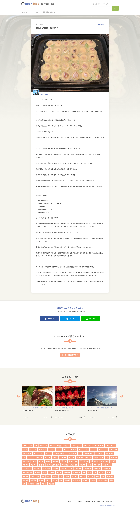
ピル (80, 453)
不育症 (55, 457)
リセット (31, 457)
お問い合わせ (111, 500)
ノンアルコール (59, 453)
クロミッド (42, 449)
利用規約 (86, 500)
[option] (37, 401)
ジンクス (73, 449)
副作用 (41, 460)
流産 (37, 476)
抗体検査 (51, 472)
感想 (67, 407)
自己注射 (67, 479)
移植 (103, 476)
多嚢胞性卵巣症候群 (53, 464)
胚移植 (55, 479)
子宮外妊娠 (87, 468)
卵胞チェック (104, 460)
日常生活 (101, 472)
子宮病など (97, 468)
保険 (101, 457)
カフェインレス (98, 445)
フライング (99, 453)
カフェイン (87, 445)
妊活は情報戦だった (62, 410)
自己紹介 (85, 479)
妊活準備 (55, 468)
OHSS (30, 445)
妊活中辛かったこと (30, 410)
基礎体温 (42, 464)
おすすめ (25, 407)
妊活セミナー (107, 464)
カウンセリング (76, 445)
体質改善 (88, 457)
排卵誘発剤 (76, 472)
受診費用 (33, 464)
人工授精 (36, 12)
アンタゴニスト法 (55, 445)
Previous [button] (18, 395)
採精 (89, 472)
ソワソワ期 (113, 449)
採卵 (84, 472)
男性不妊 (107, 407)
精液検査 (25, 479)
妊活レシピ (46, 468)
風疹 (37, 483)
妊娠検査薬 (73, 464)
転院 (105, 479)
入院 (107, 457)
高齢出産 (71, 407)
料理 (95, 472)
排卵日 (59, 472)
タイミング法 (27, 453)
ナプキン (48, 453)
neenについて (69, 500)
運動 (111, 479)
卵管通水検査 (73, 460)
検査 (108, 472)
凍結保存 (114, 457)
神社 (97, 476)
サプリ (66, 449)
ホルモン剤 (109, 453)
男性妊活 (91, 476)
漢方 (48, 476)
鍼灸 (111, 407)
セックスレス (103, 449)
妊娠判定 (65, 464)
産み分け (74, 476)
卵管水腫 (63, 460)
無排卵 (55, 476)
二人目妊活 (96, 407)
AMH (24, 445)
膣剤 (61, 479)
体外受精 (63, 407)
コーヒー (51, 449)
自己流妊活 (76, 479)
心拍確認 (37, 472)
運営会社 (78, 500)
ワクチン (47, 457)
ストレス (30, 407)
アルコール (43, 445)
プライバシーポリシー (98, 500)
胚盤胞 (48, 479)
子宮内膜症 (77, 468)
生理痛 (67, 476)
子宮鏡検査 (106, 468)
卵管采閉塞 (94, 460)
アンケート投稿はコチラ (70, 354)
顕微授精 (31, 483)
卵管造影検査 (84, 460)
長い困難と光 (92, 410)
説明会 (100, 479)
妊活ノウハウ (36, 407)
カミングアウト (110, 445)
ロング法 (39, 457)
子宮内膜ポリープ (45, 407)
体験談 (96, 457)
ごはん (59, 449)
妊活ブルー (37, 468)
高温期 (44, 483)
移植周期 (110, 476)
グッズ (25, 449)
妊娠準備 (82, 464)
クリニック (33, 449)
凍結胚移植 (26, 460)
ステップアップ (83, 449)
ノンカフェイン (71, 453)
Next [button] (121, 395)
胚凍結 (41, 479)
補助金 (93, 479)
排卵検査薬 (67, 472)
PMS (36, 445)
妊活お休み (97, 464)
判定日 (34, 460)
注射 (32, 476)
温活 (43, 476)
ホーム (24, 12)
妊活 (89, 464)
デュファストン (38, 453)
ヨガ (24, 457)
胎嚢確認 (33, 479)
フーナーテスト (89, 453)
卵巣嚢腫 (55, 460)
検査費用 (25, 476)
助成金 (48, 460)
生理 (61, 476)
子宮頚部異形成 (27, 472)
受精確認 (25, 464)
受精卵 (113, 460)
